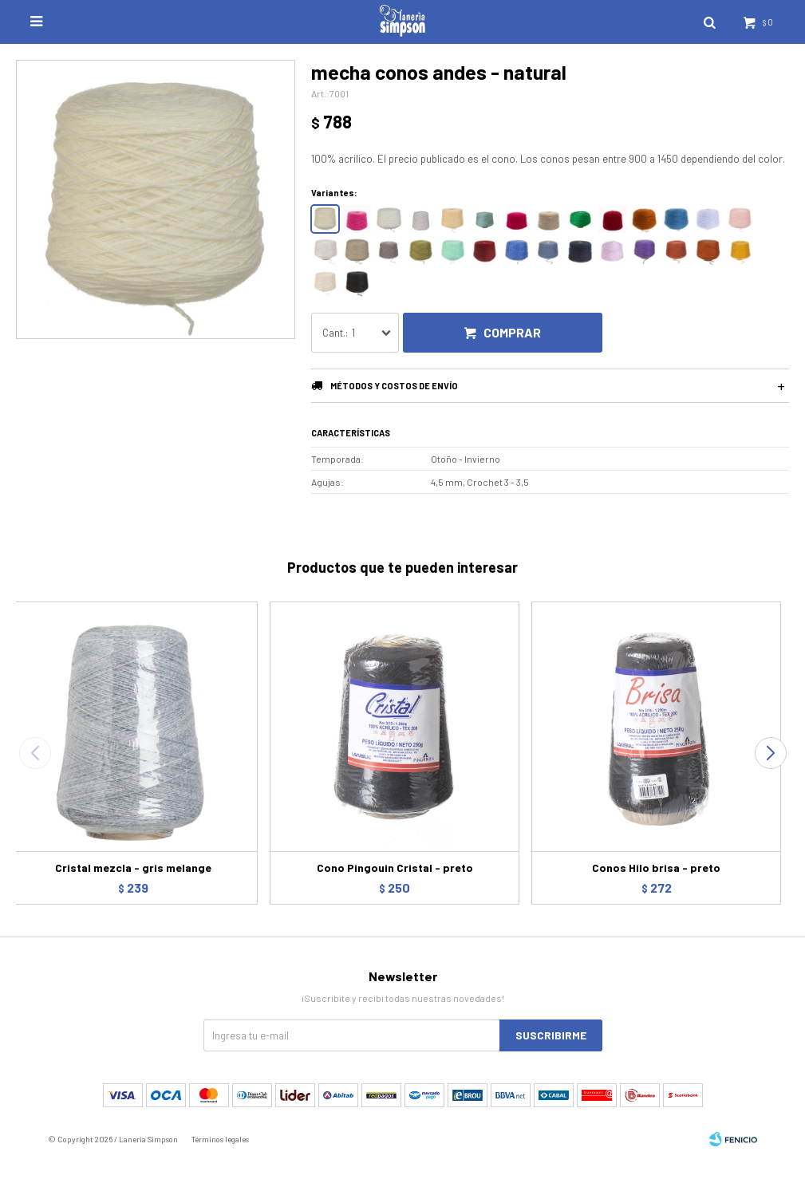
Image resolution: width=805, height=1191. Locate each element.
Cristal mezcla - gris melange (133, 867)
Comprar (512, 332)
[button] (770, 753)
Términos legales (220, 1139)
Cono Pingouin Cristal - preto (395, 867)
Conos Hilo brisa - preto (656, 867)
